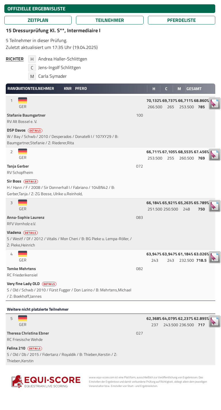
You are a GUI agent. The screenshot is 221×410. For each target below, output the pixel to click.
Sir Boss (23, 181)
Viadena (23, 232)
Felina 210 (25, 348)
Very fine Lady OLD (32, 283)
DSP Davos (25, 130)
